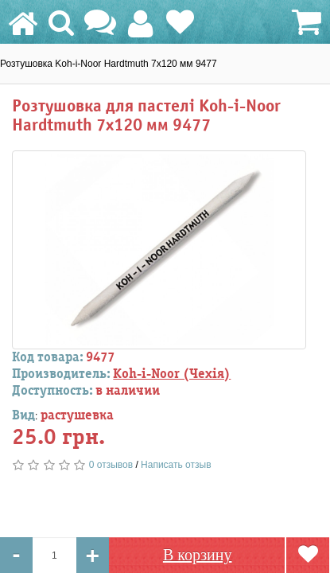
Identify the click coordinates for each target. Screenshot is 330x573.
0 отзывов (111, 464)
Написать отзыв (176, 464)
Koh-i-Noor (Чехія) (172, 374)
